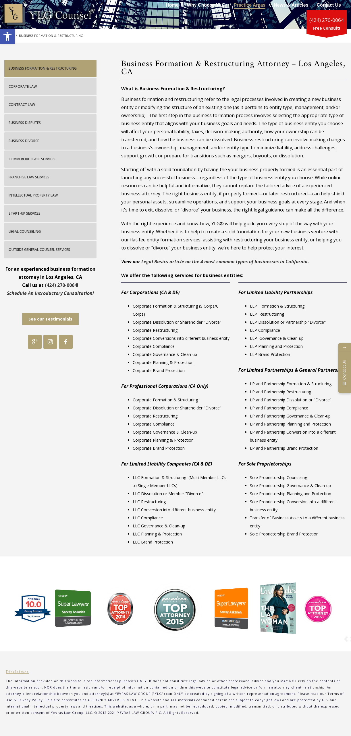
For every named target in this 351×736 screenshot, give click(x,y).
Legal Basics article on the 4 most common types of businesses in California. (225, 261)
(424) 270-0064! (61, 285)
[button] (7, 36)
